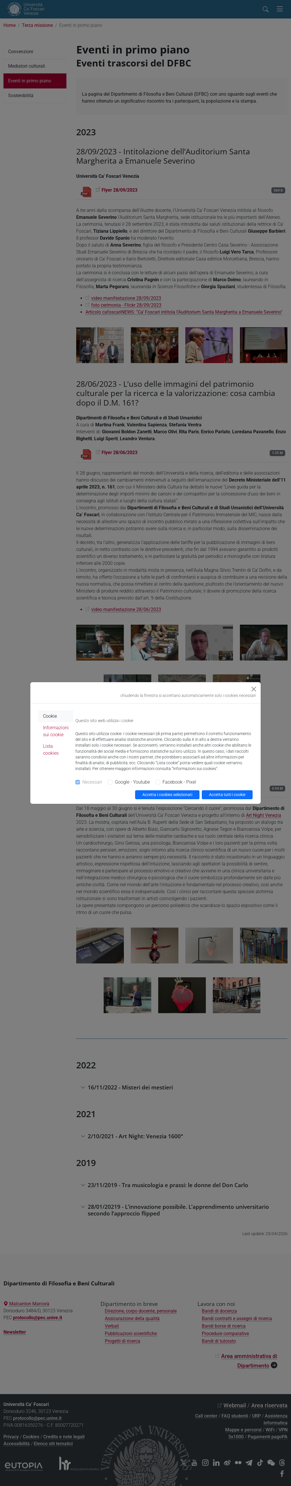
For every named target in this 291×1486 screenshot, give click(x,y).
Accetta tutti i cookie (227, 794)
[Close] (253, 689)
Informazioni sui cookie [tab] (56, 731)
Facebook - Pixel (179, 782)
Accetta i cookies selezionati (167, 794)
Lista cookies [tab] (51, 749)
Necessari (92, 782)
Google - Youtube (132, 782)
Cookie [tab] (50, 716)
